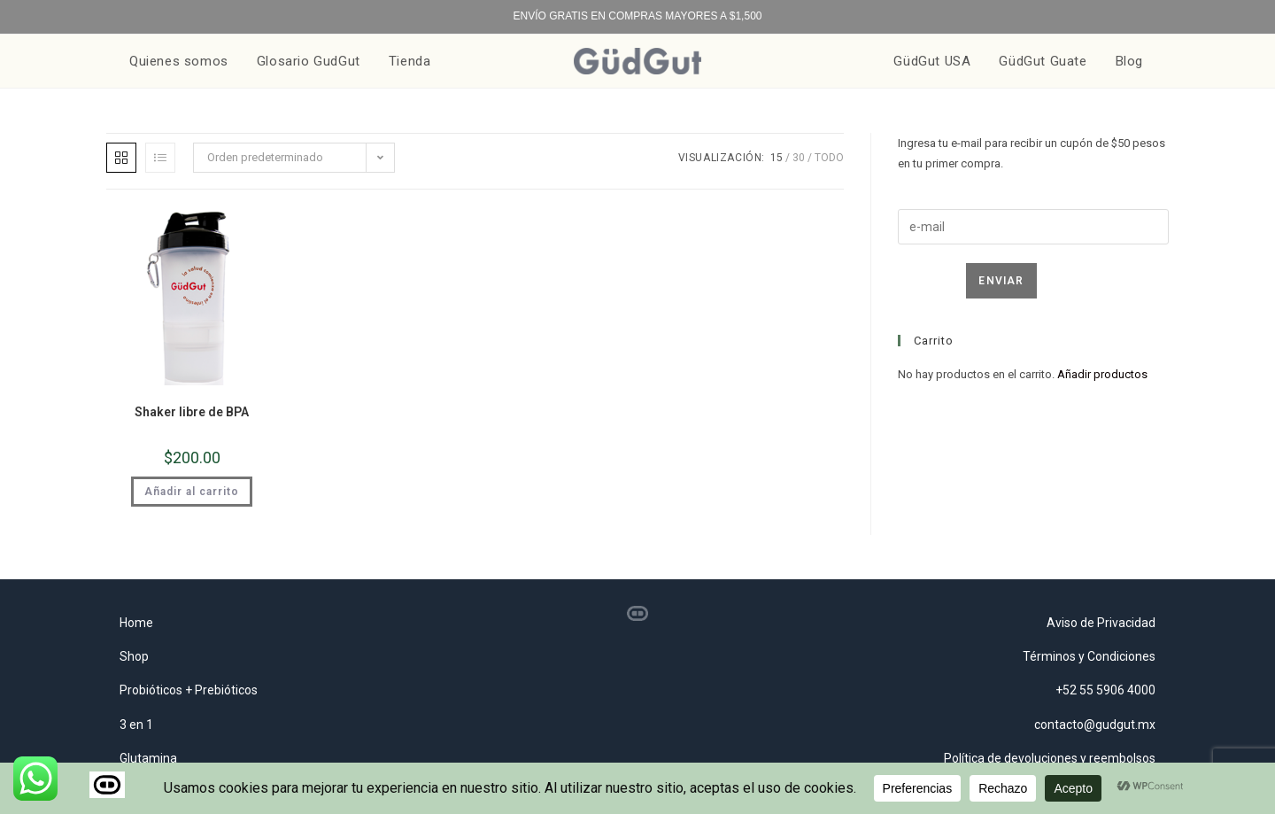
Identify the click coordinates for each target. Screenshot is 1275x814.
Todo (829, 157)
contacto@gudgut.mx (1094, 724)
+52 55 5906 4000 (1105, 690)
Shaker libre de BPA (192, 412)
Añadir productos (1102, 374)
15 (776, 157)
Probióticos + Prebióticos (189, 690)
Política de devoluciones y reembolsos (1049, 758)
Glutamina (148, 758)
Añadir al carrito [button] (191, 491)
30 (798, 157)
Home (136, 623)
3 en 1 (136, 724)
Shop (134, 656)
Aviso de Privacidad (1101, 623)
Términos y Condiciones (1089, 656)
